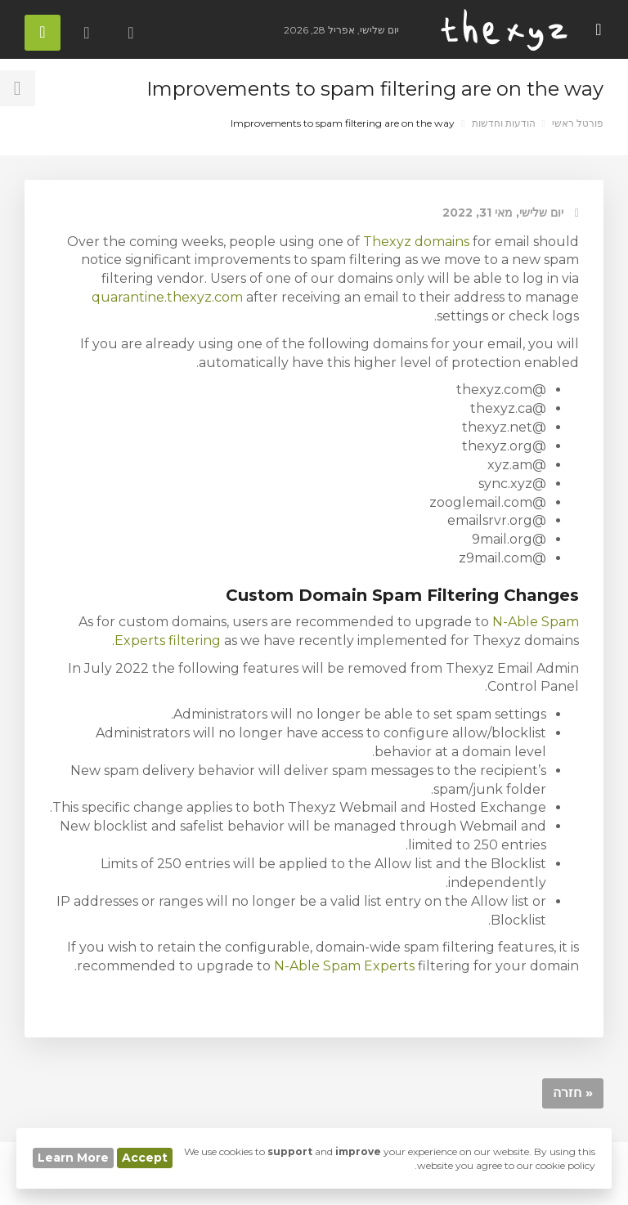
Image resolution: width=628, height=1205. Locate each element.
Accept (145, 1157)
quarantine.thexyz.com (167, 297)
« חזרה (573, 1092)
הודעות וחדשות (504, 123)
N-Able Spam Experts (344, 966)
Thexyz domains (416, 241)
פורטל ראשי (577, 123)
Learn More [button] (73, 1157)
